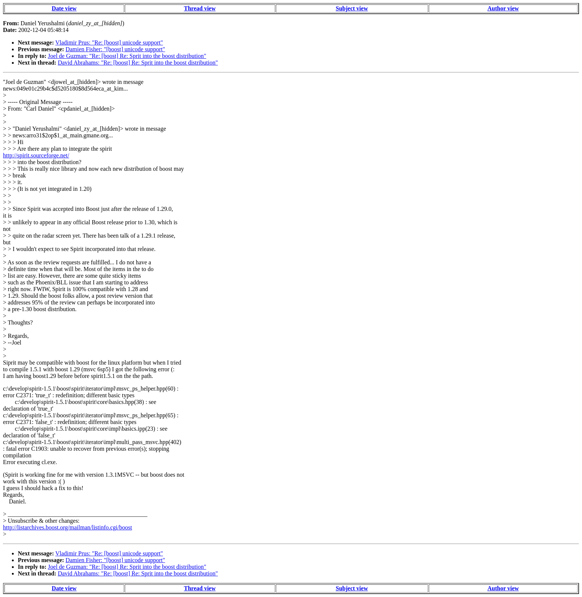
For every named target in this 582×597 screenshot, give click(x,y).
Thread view (200, 8)
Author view (503, 8)
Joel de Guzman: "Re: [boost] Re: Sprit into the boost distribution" (127, 56)
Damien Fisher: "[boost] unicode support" (115, 49)
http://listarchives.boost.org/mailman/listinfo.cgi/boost (67, 527)
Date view (64, 8)
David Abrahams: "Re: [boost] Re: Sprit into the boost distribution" (138, 62)
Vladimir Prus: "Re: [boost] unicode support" (109, 42)
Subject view (352, 8)
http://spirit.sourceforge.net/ (36, 155)
